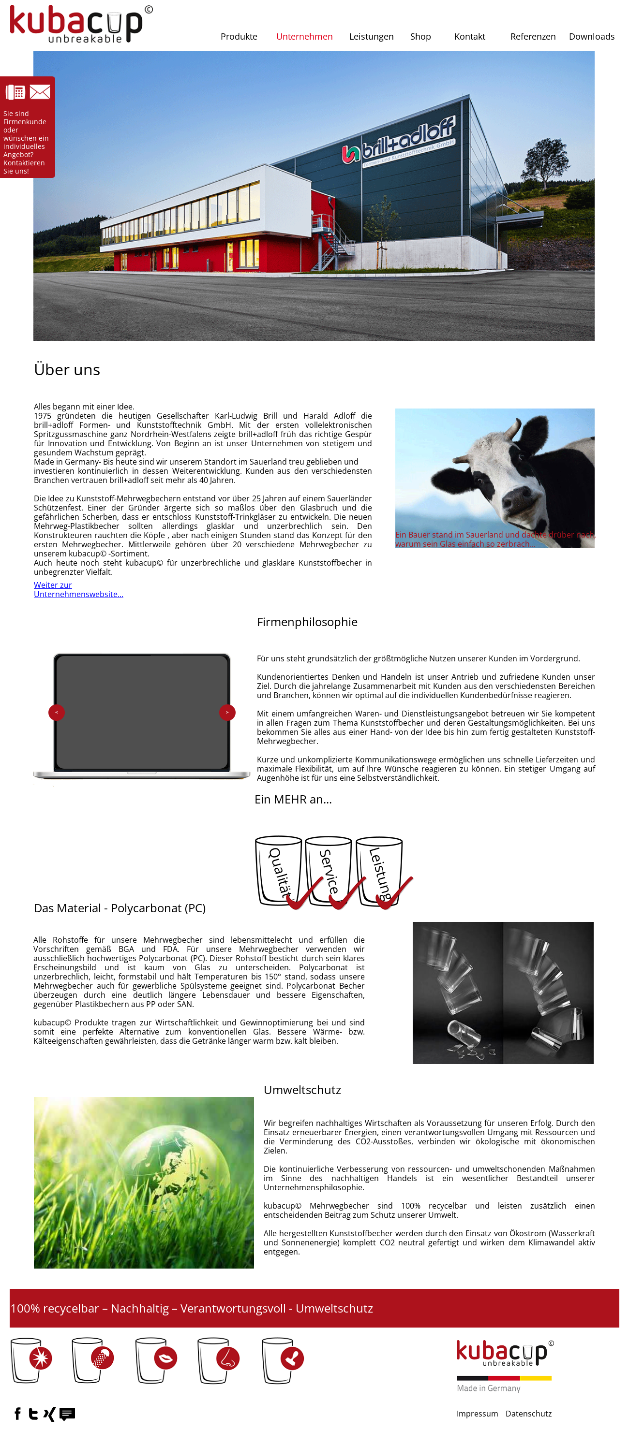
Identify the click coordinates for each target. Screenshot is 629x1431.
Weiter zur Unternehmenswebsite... (78, 589)
